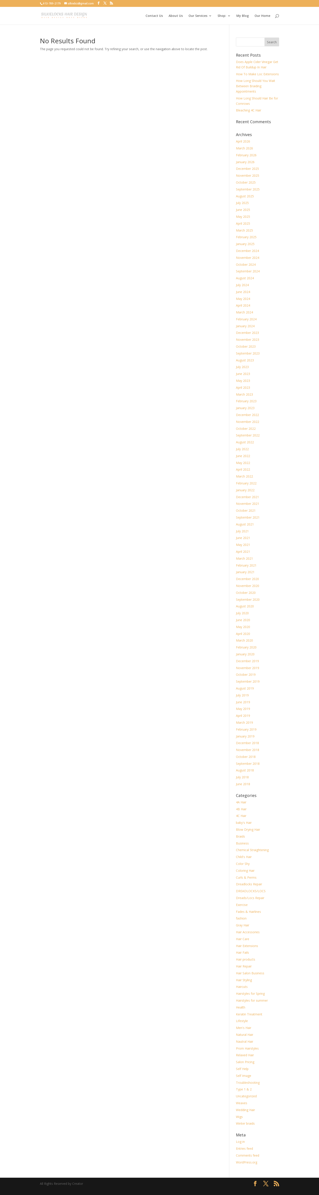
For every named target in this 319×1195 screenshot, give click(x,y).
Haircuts (242, 987)
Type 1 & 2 (244, 1089)
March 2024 (244, 312)
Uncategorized (246, 1096)
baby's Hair (244, 822)
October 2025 (246, 182)
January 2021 (245, 572)
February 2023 (246, 401)
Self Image (243, 1076)
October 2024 (246, 264)
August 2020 (245, 606)
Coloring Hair (245, 870)
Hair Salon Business (250, 973)
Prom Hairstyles (247, 1048)
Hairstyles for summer (252, 1000)
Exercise (242, 905)
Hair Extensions (247, 946)
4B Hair (241, 809)
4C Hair (241, 816)
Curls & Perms (246, 877)
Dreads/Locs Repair (250, 898)
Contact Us (154, 16)
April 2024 (243, 305)
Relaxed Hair (245, 1055)
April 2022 (243, 469)
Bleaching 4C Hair (248, 110)
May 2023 (243, 381)
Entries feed (244, 1148)
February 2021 (246, 565)
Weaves (241, 1103)
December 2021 (247, 497)
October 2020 (246, 593)
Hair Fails (242, 952)
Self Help (242, 1069)
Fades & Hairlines (248, 912)
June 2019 (243, 702)
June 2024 (243, 292)
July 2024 (242, 285)
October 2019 (246, 674)
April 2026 (243, 141)
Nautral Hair (244, 1041)
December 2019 (247, 661)
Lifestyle (242, 1021)
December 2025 (247, 168)
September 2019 (248, 681)
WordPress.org (246, 1162)
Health (240, 1007)
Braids (240, 836)
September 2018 (248, 763)
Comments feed (247, 1155)
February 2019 (246, 729)
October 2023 (246, 346)
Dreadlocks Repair (249, 884)
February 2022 (246, 483)
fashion (241, 918)
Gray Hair (242, 925)
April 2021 (243, 551)
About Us (176, 16)
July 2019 (242, 695)
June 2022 (243, 456)
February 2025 (246, 237)
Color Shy (243, 864)
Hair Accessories (248, 932)
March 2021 (244, 558)
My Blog (242, 16)
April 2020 (243, 634)
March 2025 (244, 230)
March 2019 (244, 722)
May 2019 (243, 709)
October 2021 (246, 510)
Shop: (222, 16)
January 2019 (245, 736)
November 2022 (247, 422)
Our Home (262, 16)
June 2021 (243, 538)
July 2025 (242, 203)
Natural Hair (244, 1034)
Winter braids (245, 1123)
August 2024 (245, 278)
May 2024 (243, 299)
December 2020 (247, 579)
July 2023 (242, 367)
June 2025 (243, 210)
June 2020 (243, 620)
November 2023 (247, 339)
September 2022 (248, 435)
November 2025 (247, 175)
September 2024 (248, 271)
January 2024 (245, 326)
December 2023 (247, 333)
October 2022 (246, 428)
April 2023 (243, 387)
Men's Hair (243, 1028)
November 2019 (247, 668)
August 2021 (245, 524)
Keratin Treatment (249, 1014)
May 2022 (243, 463)
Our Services (198, 16)
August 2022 (245, 442)
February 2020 (246, 647)
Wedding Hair (245, 1110)
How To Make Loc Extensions (257, 74)
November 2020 (247, 586)
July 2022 (242, 449)
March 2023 (244, 394)
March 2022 (244, 476)
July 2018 (242, 777)
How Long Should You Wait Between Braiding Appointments (255, 86)
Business (242, 843)
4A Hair (241, 802)
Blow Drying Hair (248, 829)
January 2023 (245, 408)
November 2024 (247, 258)
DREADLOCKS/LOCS (251, 891)
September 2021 (248, 517)
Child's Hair (244, 857)
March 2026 (244, 148)
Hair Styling (244, 980)
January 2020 (245, 654)
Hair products (245, 959)
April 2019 (243, 715)
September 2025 (248, 189)
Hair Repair (244, 966)
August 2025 (245, 196)
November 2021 (247, 503)
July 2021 (242, 531)
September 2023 (248, 353)
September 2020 (248, 599)
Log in (240, 1142)
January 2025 (245, 244)
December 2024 (247, 251)
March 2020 (244, 640)
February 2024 (246, 319)
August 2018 (245, 770)
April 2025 (243, 223)
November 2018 (247, 750)
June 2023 (243, 374)
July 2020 (242, 613)
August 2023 (245, 360)
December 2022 (247, 415)
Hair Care (242, 939)
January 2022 (245, 490)
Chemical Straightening (252, 850)
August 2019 (245, 688)
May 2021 (243, 545)
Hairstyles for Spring (250, 993)
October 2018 (246, 757)
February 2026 (246, 155)
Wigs (239, 1117)
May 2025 (243, 216)
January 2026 (245, 162)
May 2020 (243, 627)
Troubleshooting (248, 1082)
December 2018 (247, 743)
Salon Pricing (245, 1062)
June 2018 (243, 784)
